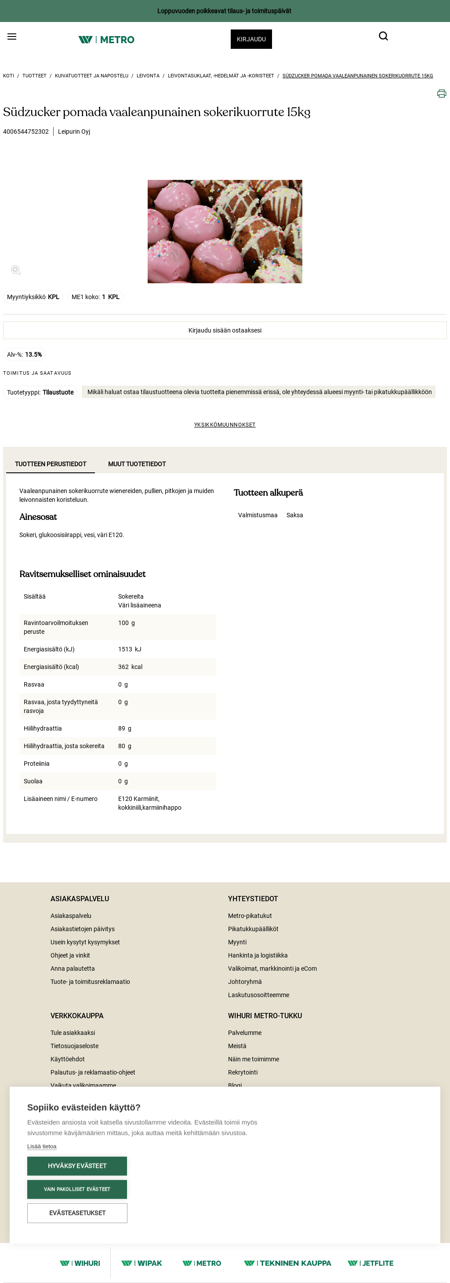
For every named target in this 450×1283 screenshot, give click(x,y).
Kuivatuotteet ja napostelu (91, 76)
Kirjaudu (251, 39)
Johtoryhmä (245, 981)
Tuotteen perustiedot (50, 464)
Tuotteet (34, 76)
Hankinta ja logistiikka (258, 955)
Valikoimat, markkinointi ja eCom (272, 968)
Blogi (235, 1085)
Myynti (237, 942)
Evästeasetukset (77, 1214)
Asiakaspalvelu (71, 915)
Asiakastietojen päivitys (83, 928)
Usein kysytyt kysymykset (85, 942)
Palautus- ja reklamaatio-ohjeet (93, 1072)
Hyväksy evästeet (77, 1167)
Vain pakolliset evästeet (77, 1191)
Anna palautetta (73, 968)
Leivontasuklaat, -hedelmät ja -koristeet (221, 76)
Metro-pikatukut (250, 915)
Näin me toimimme (253, 1059)
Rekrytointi (243, 1072)
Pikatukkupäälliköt (253, 928)
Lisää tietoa (42, 1147)
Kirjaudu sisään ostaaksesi (225, 330)
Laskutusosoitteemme (258, 994)
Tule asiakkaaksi (73, 1032)
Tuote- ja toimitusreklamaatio (90, 981)
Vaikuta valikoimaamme (83, 1085)
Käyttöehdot (68, 1059)
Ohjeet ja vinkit (70, 955)
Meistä (237, 1045)
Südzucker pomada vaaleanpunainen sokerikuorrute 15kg (358, 76)
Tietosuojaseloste (74, 1045)
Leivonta (148, 76)
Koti (8, 76)
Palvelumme (244, 1032)
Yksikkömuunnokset (225, 425)
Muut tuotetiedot (137, 464)
